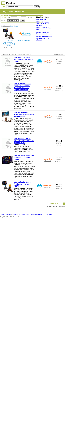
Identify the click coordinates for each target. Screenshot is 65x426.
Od (9, 17)
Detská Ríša (59, 145)
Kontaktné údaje (47, 214)
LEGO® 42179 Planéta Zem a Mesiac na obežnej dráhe (9, 43)
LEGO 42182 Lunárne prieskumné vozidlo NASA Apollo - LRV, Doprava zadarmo (22, 87)
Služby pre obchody (5, 214)
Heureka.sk (14, 26)
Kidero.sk (59, 63)
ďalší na (24, 41)
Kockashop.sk (59, 90)
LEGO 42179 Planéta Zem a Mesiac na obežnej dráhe (24, 157)
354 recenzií (47, 62)
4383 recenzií (47, 187)
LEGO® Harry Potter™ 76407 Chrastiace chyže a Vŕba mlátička (24, 114)
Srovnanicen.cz (25, 214)
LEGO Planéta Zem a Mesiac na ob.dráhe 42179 (22, 184)
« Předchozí (54, 203)
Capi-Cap (59, 118)
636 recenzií (47, 89)
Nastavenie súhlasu (36, 214)
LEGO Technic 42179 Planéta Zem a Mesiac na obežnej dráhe (24, 141)
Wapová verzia (16, 214)
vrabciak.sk (59, 188)
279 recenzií (47, 117)
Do (19, 17)
